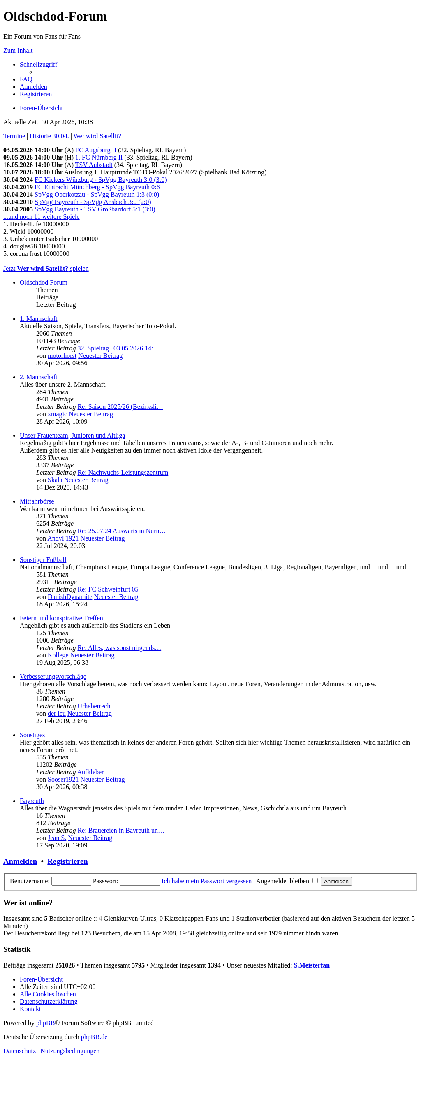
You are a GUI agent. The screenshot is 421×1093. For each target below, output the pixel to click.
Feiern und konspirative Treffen (61, 618)
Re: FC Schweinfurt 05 (107, 589)
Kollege (58, 655)
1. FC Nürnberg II (99, 157)
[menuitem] (26, 79)
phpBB (45, 1022)
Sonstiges (32, 734)
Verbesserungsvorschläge (53, 676)
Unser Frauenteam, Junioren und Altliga (72, 435)
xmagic (57, 414)
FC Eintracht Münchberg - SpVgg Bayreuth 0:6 (97, 186)
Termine (14, 135)
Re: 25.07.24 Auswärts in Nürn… (121, 530)
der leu (57, 713)
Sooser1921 (63, 779)
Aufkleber (90, 771)
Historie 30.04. (49, 135)
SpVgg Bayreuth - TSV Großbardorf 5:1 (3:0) (95, 209)
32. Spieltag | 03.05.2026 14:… (118, 348)
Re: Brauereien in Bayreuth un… (120, 830)
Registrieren (67, 861)
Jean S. (57, 837)
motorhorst (62, 355)
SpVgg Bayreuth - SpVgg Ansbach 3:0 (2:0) (93, 201)
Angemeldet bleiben (287, 880)
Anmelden (20, 861)
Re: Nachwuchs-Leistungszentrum (122, 472)
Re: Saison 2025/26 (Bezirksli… (120, 406)
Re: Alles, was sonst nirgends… (119, 647)
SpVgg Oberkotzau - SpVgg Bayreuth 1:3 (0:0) (97, 194)
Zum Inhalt (18, 50)
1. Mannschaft (39, 318)
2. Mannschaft (39, 377)
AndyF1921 (63, 538)
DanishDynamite (70, 596)
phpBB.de (94, 1036)
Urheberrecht (94, 706)
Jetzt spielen (46, 268)
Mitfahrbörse (37, 501)
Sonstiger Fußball (43, 559)
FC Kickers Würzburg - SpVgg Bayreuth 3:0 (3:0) (101, 179)
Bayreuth (32, 800)
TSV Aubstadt (94, 164)
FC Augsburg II (95, 149)
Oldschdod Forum (43, 282)
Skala (55, 479)
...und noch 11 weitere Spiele (41, 216)
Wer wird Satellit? (97, 135)
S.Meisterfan (312, 965)
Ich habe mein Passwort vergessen (207, 880)
